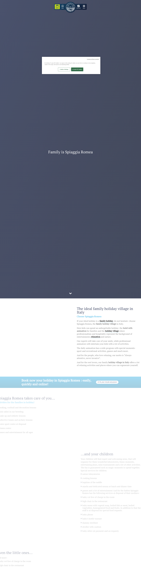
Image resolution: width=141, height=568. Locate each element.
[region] (71, 65)
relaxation (98, 336)
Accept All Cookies (77, 69)
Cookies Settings (64, 69)
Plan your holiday (107, 382)
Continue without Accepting (93, 59)
